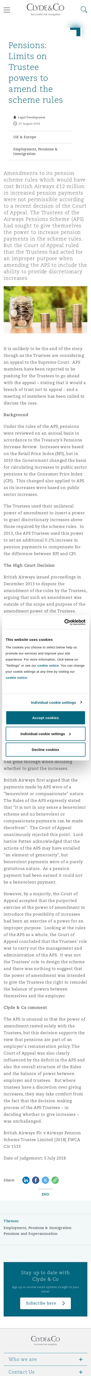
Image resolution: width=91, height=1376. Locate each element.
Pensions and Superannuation (30, 1233)
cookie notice (48, 665)
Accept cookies (45, 718)
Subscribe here (41, 1303)
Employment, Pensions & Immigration (38, 1228)
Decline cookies (45, 750)
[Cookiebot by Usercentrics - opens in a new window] (64, 622)
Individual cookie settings (53, 702)
